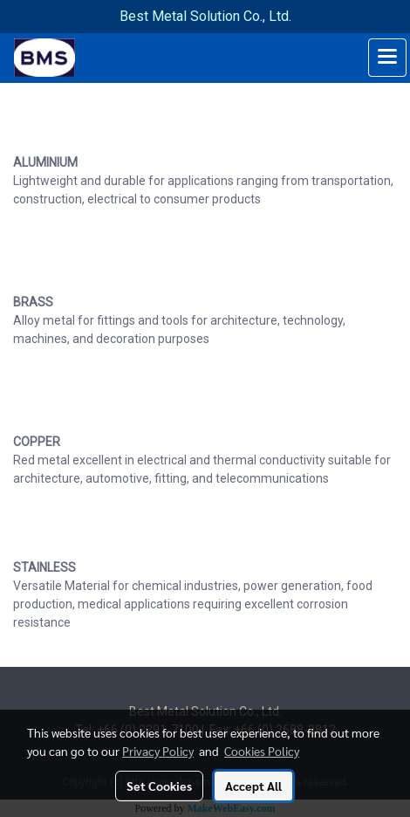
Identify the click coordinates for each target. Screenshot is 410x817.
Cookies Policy (261, 751)
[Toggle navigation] (387, 57)
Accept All (253, 785)
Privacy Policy (158, 751)
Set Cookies (159, 785)
